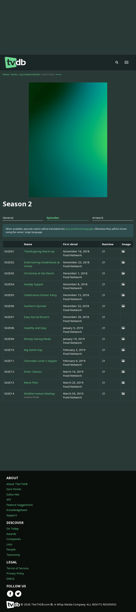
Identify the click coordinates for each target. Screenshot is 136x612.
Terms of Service (17, 568)
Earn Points (13, 489)
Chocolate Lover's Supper (40, 361)
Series (14, 74)
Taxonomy (13, 554)
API (8, 499)
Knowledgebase (16, 510)
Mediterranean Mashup (39, 393)
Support (11, 515)
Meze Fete (31, 382)
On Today (12, 528)
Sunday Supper (33, 284)
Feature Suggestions (19, 505)
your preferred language (79, 228)
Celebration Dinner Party (40, 295)
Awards (11, 534)
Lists (9, 544)
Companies (13, 539)
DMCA (10, 578)
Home (6, 74)
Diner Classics (33, 371)
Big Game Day (33, 350)
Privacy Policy (15, 573)
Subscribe (12, 494)
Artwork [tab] (97, 217)
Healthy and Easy (35, 328)
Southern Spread (35, 306)
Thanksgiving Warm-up (39, 251)
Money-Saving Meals (37, 339)
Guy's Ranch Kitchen (30, 74)
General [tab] (8, 217)
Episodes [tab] (53, 217)
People (11, 549)
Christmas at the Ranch (39, 273)
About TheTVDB (16, 484)
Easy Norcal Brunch (36, 317)
